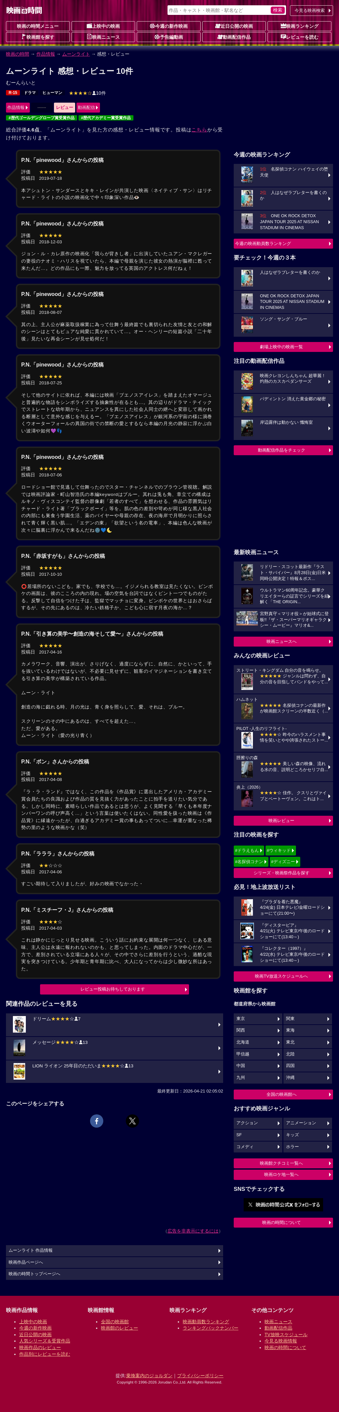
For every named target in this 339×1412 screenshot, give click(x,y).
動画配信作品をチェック (281, 450)
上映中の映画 (103, 26)
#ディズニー (283, 861)
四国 (290, 1065)
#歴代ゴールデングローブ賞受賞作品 (41, 118)
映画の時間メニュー (38, 26)
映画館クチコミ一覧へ (281, 1163)
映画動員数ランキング (206, 1321)
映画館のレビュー (119, 1328)
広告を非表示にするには (193, 1231)
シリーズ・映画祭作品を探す (282, 872)
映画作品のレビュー (40, 1347)
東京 (240, 1018)
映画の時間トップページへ (34, 1274)
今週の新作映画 (169, 26)
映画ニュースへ (281, 641)
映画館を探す (37, 37)
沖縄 (290, 1077)
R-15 (13, 92)
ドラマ (30, 92)
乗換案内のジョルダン (149, 1375)
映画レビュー (281, 820)
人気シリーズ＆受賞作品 (44, 1340)
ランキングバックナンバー (210, 1328)
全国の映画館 (115, 1321)
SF (239, 1135)
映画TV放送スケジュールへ (281, 976)
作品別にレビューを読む (44, 1354)
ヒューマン (52, 92)
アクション (247, 1123)
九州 (240, 1077)
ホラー (292, 1146)
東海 (290, 1030)
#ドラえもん (247, 850)
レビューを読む (299, 37)
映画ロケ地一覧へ (281, 1174)
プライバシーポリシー (200, 1375)
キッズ (292, 1135)
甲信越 (242, 1054)
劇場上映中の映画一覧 (281, 346)
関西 (240, 1030)
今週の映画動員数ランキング (263, 243)
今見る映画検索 (310, 10)
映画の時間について (281, 1222)
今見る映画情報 (281, 1340)
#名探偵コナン (249, 861)
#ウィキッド (279, 850)
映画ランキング (299, 26)
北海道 (242, 1042)
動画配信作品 (234, 37)
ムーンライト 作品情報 (31, 1250)
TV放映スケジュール (286, 1334)
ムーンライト (76, 54)
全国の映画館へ (281, 1094)
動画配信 (86, 107)
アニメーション (301, 1123)
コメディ (245, 1146)
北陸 (290, 1054)
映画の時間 (17, 54)
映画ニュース (103, 37)
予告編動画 (169, 37)
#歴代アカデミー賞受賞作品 (106, 118)
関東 (290, 1018)
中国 (240, 1065)
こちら (199, 129)
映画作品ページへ (26, 1262)
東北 (290, 1042)
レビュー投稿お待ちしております (112, 989)
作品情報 (45, 54)
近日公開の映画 (234, 26)
